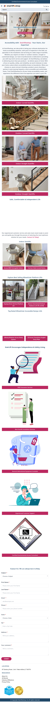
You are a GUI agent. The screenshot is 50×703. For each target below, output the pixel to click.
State (3, 615)
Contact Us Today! (33, 237)
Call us (47, 6)
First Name (5, 582)
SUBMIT (6, 659)
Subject (4, 573)
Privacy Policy (6, 682)
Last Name (5, 589)
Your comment (6, 645)
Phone (3, 605)
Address (4, 632)
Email (3, 598)
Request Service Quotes (25, 33)
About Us (4, 676)
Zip (2, 623)
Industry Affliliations (8, 680)
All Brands (5, 678)
